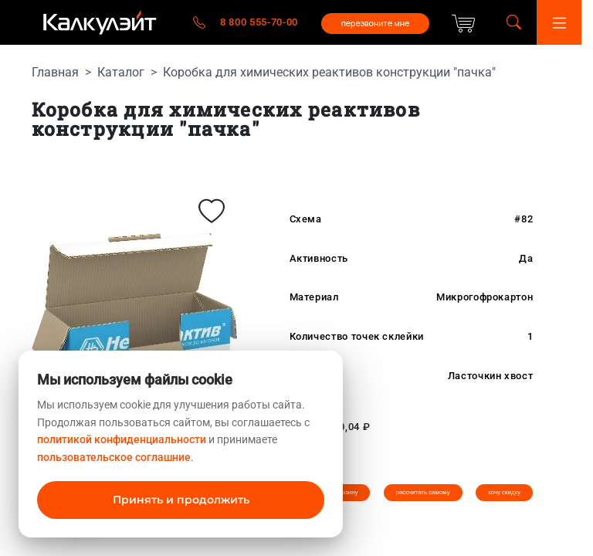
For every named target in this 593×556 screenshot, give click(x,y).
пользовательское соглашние (114, 457)
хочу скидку (504, 492)
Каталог (120, 72)
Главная (55, 72)
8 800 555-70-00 (259, 22)
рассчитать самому (423, 492)
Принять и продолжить (181, 500)
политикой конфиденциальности (121, 439)
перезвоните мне (375, 23)
